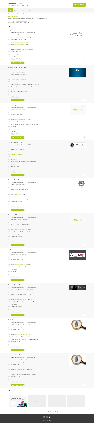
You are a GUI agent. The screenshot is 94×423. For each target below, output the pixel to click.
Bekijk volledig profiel (18, 62)
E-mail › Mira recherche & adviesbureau (18, 79)
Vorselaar (17, 254)
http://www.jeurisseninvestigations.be (21, 156)
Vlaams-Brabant (14, 219)
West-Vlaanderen (14, 324)
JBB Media (46, 420)
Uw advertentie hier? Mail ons (37, 401)
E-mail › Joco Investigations (16, 116)
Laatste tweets (14, 91)
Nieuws (16, 10)
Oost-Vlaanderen (14, 34)
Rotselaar (19, 219)
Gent (19, 34)
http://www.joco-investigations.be (20, 119)
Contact (29, 10)
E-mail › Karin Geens (15, 331)
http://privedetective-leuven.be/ (20, 369)
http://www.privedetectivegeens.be (20, 334)
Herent (19, 359)
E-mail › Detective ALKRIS (16, 191)
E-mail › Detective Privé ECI (16, 296)
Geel (16, 147)
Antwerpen (13, 72)
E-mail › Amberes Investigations (17, 261)
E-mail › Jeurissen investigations (17, 154)
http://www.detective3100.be (19, 229)
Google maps (24, 34)
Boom (17, 109)
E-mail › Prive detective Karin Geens (17, 367)
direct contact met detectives (22, 21)
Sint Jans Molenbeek (22, 289)
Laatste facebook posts (15, 54)
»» (16, 26)
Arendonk (17, 72)
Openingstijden (14, 89)
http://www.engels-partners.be (19, 44)
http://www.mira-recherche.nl (19, 81)
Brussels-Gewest (14, 289)
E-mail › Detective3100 (15, 226)
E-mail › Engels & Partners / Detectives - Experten (20, 42)
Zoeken (22, 10)
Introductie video (24, 54)
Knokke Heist (20, 324)
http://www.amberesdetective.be (20, 264)
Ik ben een (79, 4)
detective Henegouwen (18, 19)
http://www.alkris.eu (17, 194)
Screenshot (28, 44)
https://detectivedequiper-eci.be (20, 299)
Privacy (49, 420)
